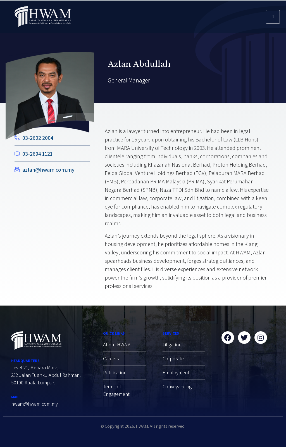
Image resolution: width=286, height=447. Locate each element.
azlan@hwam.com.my (48, 169)
